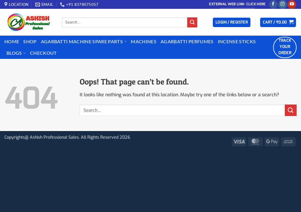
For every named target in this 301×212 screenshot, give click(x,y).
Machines (143, 41)
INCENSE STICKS (237, 41)
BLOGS (16, 53)
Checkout (43, 53)
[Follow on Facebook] (273, 4)
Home (11, 41)
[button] (231, 22)
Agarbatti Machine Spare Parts (84, 41)
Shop (29, 41)
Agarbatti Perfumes (187, 41)
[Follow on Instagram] (282, 4)
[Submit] (192, 22)
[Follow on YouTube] (291, 4)
